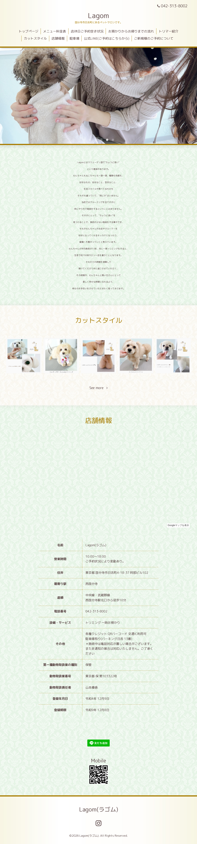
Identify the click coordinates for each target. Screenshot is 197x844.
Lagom (98, 15)
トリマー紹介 (168, 31)
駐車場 (74, 38)
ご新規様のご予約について (153, 38)
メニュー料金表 (54, 31)
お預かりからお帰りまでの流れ (131, 31)
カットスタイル (35, 38)
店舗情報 (58, 38)
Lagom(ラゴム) (98, 809)
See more (98, 388)
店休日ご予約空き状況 (87, 31)
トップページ (28, 31)
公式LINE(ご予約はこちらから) (106, 38)
